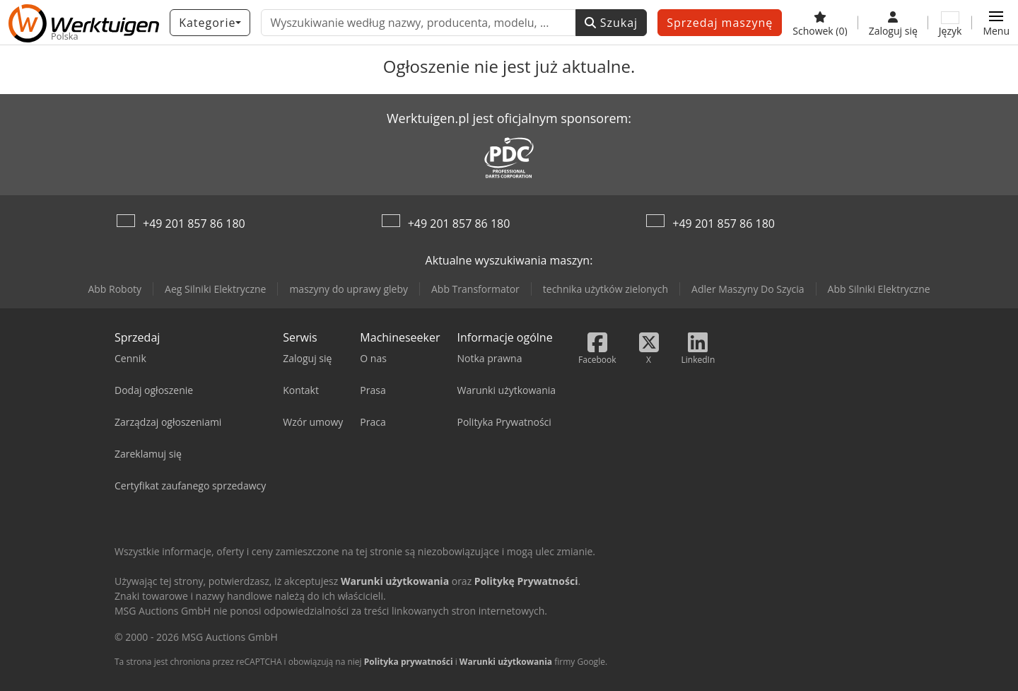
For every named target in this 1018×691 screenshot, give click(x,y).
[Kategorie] (210, 22)
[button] (996, 22)
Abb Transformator (475, 289)
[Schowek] (819, 22)
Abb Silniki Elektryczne (879, 289)
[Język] (950, 22)
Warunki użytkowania (506, 662)
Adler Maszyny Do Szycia (748, 289)
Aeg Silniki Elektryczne (215, 289)
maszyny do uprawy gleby (348, 289)
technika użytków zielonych (605, 289)
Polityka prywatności (408, 662)
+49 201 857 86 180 (194, 223)
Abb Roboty (114, 289)
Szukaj (611, 22)
